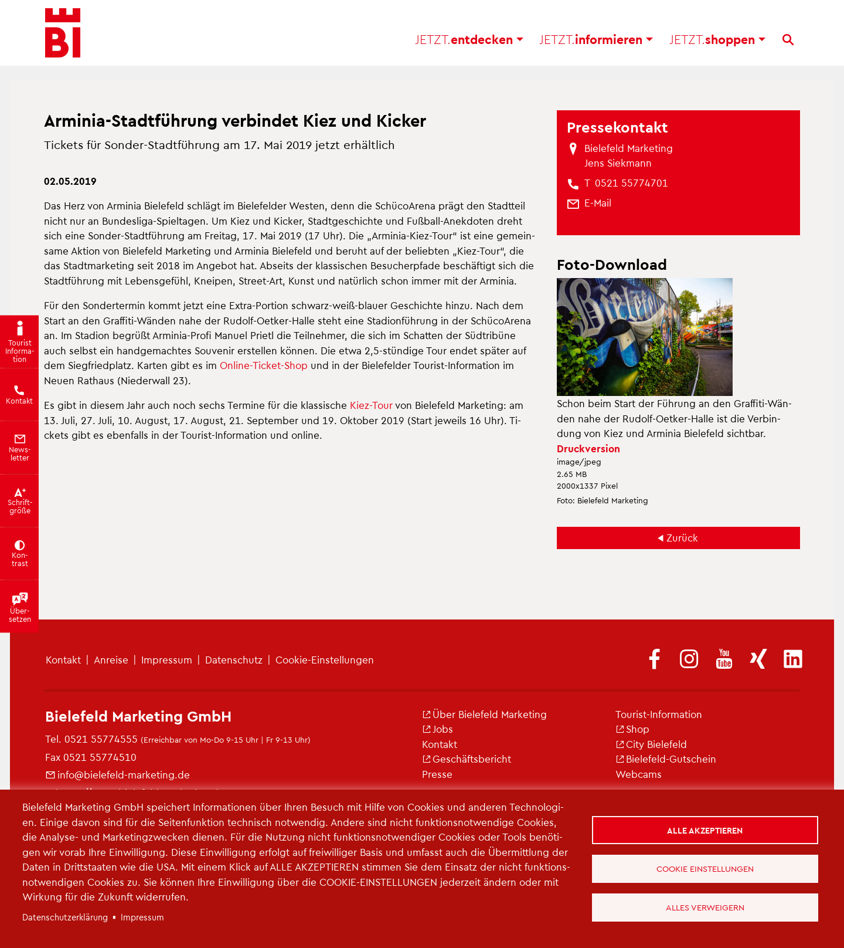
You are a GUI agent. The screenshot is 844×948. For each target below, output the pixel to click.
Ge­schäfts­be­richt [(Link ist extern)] (466, 758)
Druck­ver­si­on (588, 448)
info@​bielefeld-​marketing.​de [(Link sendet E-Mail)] (117, 774)
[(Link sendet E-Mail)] (597, 203)
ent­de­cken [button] (469, 41)
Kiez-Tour (371, 405)
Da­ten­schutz (234, 659)
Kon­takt (63, 659)
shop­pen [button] (717, 41)
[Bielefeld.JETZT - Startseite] (62, 35)
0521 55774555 (101, 738)
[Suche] (788, 41)
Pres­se (437, 774)
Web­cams (638, 774)
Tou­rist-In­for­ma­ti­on (658, 714)
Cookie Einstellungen (705, 868)
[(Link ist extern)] (655, 660)
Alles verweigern (705, 907)
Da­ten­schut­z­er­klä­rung (65, 917)
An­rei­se (111, 659)
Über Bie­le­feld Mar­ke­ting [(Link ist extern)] (484, 714)
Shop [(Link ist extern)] (632, 728)
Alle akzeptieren (705, 829)
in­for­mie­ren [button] (596, 41)
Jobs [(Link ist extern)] (437, 728)
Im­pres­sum (166, 659)
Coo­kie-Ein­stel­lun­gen (324, 659)
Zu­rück (682, 537)
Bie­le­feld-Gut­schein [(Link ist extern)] (665, 758)
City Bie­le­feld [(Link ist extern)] (651, 744)
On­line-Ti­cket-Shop (264, 365)
